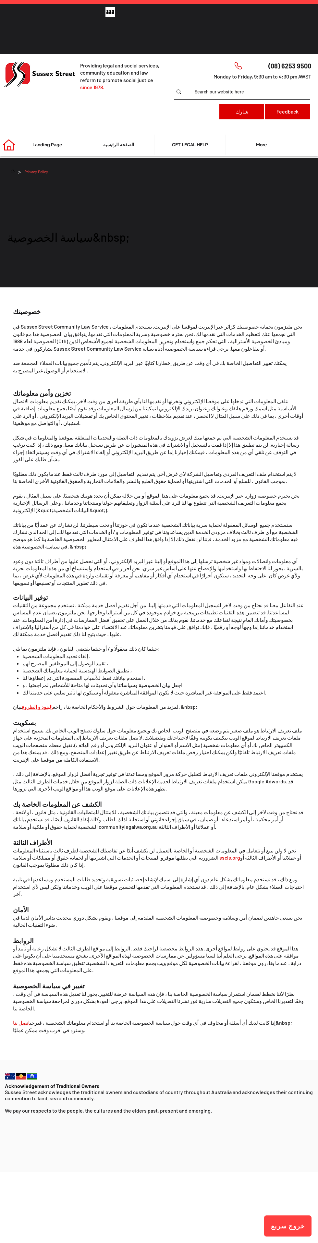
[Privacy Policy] (36, 171)
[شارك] (241, 111)
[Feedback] (287, 111)
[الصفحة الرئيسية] (12, 171)
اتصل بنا (21, 1023)
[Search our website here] (252, 92)
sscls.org (229, 857)
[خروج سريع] (288, 1226)
